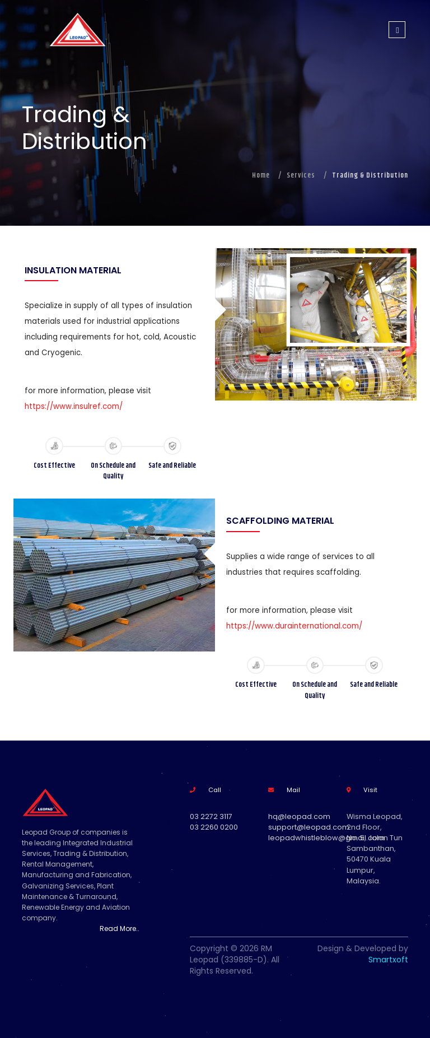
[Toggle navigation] (397, 30)
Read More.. (119, 928)
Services (301, 175)
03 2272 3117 (211, 816)
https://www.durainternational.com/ (294, 626)
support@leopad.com (308, 827)
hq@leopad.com (299, 816)
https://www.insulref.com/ (74, 406)
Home (261, 175)
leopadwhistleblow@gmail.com (326, 837)
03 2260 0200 (214, 827)
